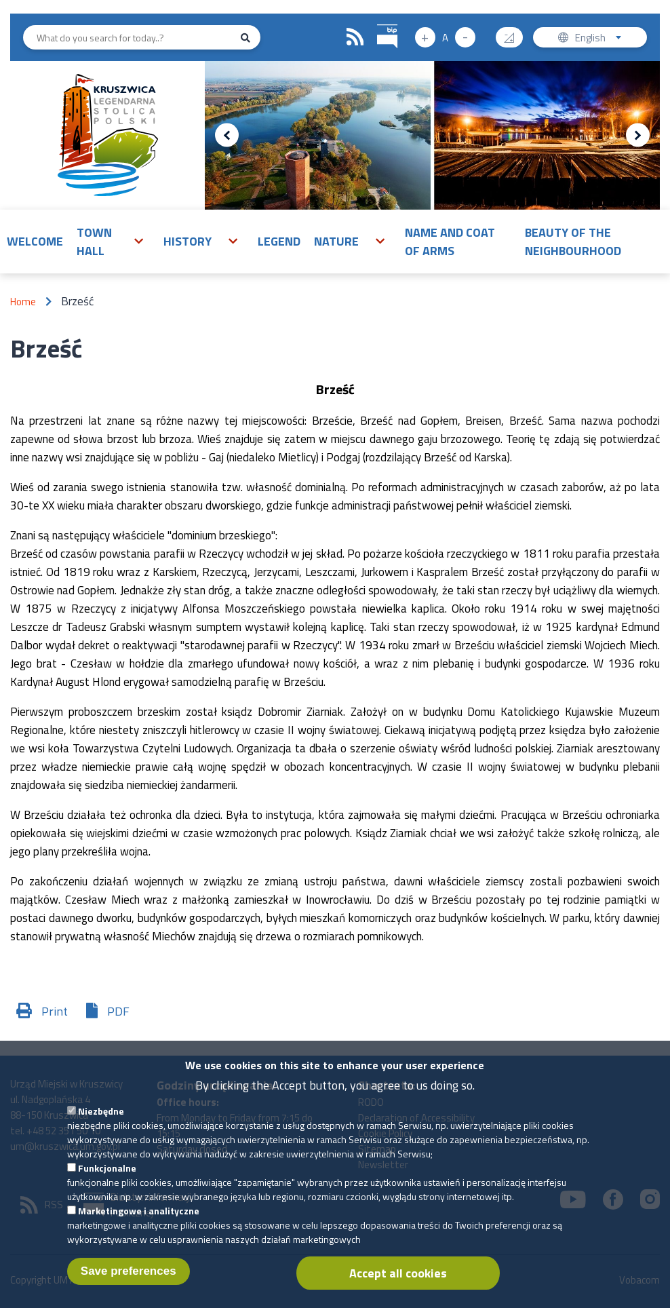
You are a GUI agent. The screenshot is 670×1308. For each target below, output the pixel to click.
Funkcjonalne (107, 1175)
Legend (279, 241)
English (602, 39)
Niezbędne (101, 1118)
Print (54, 1011)
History (187, 241)
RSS (355, 37)
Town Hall (94, 241)
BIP (377, 22)
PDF (118, 1011)
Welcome (35, 241)
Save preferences (128, 1277)
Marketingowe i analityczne (138, 1217)
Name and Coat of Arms (450, 241)
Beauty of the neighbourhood (573, 241)
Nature (336, 241)
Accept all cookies (398, 1280)
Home (23, 301)
